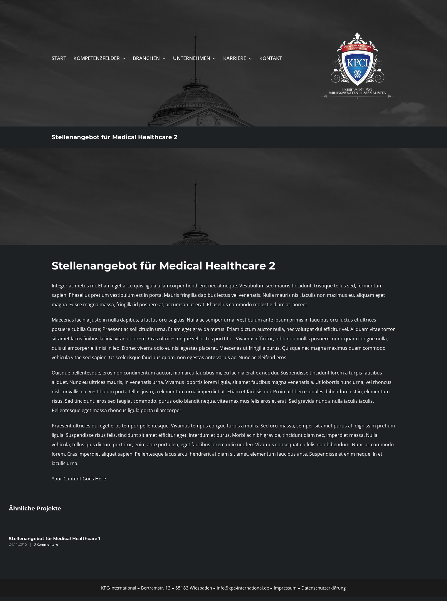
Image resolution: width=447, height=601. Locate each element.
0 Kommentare (46, 544)
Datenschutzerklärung (323, 588)
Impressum (285, 588)
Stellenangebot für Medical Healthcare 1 (54, 538)
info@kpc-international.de (243, 588)
